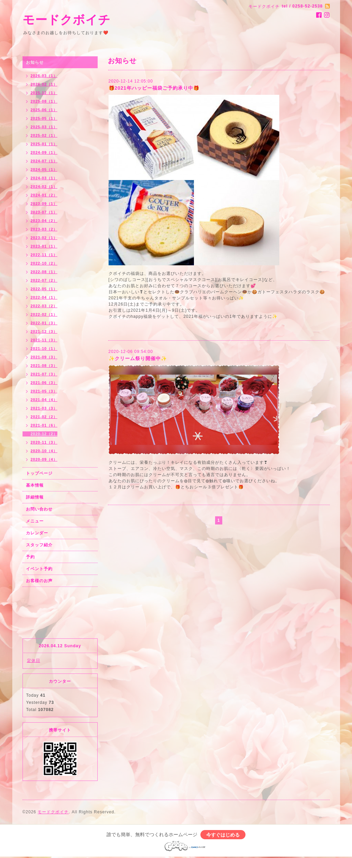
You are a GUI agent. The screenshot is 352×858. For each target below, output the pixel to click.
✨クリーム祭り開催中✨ (138, 358)
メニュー (35, 521)
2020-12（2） (44, 434)
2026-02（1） (44, 84)
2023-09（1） (44, 204)
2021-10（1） (44, 348)
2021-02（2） (44, 417)
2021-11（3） (44, 340)
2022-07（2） (44, 280)
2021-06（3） (44, 383)
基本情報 (35, 485)
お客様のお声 (39, 580)
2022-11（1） (44, 255)
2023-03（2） (44, 229)
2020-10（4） (44, 451)
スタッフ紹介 (39, 545)
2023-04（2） (44, 221)
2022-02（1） (44, 314)
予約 (30, 556)
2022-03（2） (44, 306)
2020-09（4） (44, 459)
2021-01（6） (44, 425)
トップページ (39, 473)
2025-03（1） (44, 127)
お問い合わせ (39, 509)
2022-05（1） (44, 289)
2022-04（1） (44, 297)
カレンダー (37, 533)
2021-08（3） (44, 366)
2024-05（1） (44, 169)
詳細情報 (35, 497)
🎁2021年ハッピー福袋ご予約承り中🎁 (154, 88)
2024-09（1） (44, 152)
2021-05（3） (44, 391)
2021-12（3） (44, 331)
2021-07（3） (44, 374)
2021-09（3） (44, 357)
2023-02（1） (44, 238)
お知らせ (35, 62)
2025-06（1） (44, 110)
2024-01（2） (44, 195)
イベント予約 (39, 568)
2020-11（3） (44, 442)
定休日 (33, 660)
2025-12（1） (44, 93)
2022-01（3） (44, 323)
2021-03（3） (44, 408)
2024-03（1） (44, 178)
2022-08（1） (44, 272)
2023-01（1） (44, 246)
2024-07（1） (44, 161)
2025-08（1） (44, 101)
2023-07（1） (44, 212)
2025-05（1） (44, 118)
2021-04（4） (44, 400)
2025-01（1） (44, 144)
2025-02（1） (44, 135)
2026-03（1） (44, 76)
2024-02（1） (44, 186)
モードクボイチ (67, 19)
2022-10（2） (44, 263)
